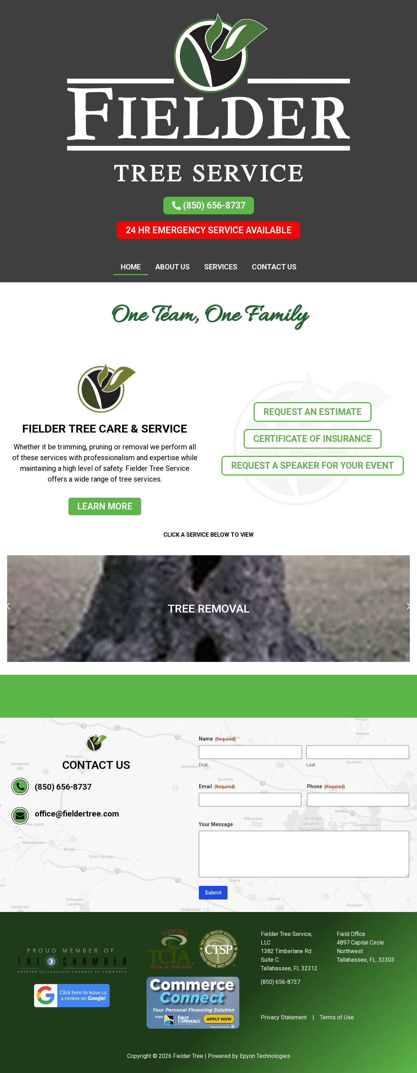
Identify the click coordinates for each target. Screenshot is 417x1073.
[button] (8, 605)
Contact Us (274, 267)
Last (310, 764)
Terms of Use (337, 1017)
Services (221, 267)
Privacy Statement (284, 1017)
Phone (326, 787)
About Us (172, 267)
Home (131, 267)
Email (217, 787)
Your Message (216, 824)
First (203, 764)
